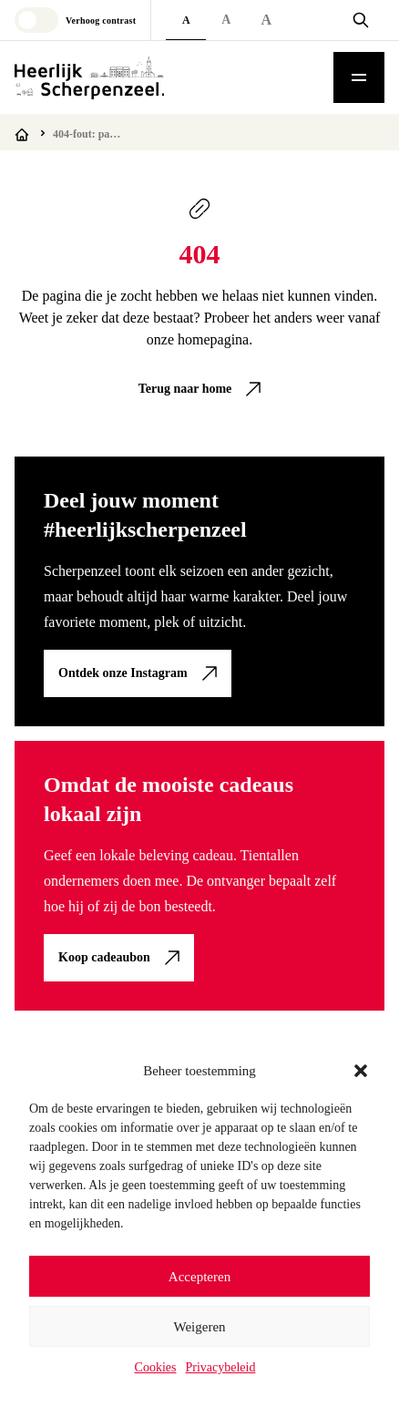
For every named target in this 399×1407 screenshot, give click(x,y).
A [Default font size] (186, 20)
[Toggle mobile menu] (358, 77)
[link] (200, 389)
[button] (361, 1071)
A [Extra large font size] (266, 19)
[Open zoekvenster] (360, 20)
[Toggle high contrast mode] (75, 20)
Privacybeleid (220, 1367)
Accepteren (199, 1276)
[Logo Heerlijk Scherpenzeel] (89, 77)
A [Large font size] (225, 19)
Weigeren (199, 1327)
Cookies (156, 1367)
